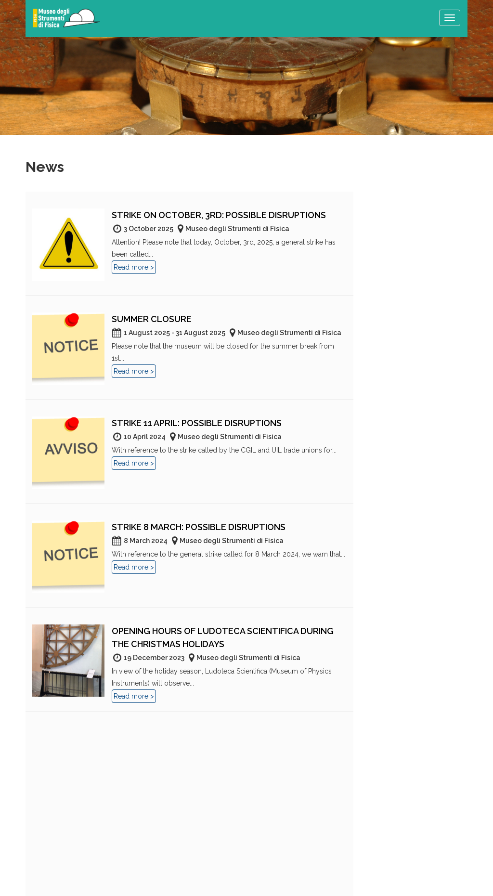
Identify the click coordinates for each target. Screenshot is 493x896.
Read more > (134, 267)
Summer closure (152, 319)
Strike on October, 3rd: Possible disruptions (219, 215)
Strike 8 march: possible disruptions (198, 527)
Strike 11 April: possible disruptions (197, 423)
